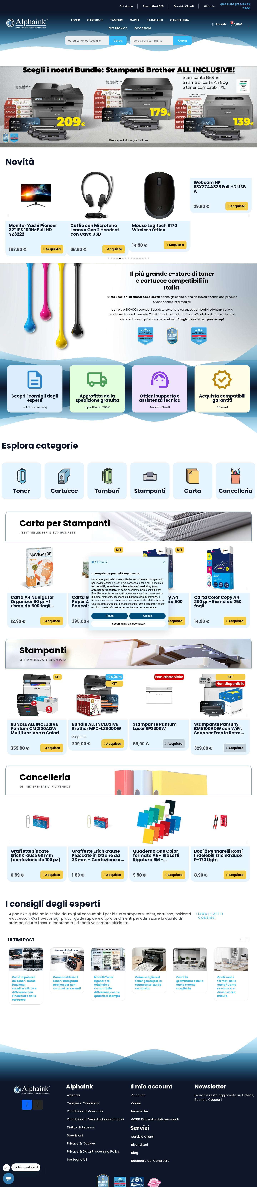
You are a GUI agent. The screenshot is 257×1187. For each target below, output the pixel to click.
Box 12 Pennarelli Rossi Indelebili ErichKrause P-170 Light (218, 855)
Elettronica (118, 28)
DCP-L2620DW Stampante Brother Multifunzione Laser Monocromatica (32, 728)
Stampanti (43, 650)
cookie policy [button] (153, 590)
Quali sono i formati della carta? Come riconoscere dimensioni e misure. (226, 986)
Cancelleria (44, 777)
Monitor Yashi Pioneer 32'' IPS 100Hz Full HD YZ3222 (33, 229)
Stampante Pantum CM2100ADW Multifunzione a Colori (218, 728)
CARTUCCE (95, 20)
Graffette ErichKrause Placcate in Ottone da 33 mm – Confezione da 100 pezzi (98, 855)
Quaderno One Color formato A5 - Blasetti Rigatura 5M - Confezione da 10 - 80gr (159, 855)
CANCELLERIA (179, 20)
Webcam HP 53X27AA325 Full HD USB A (220, 186)
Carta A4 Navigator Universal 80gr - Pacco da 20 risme (219, 601)
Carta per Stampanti (64, 523)
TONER (75, 20)
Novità (19, 162)
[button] (2, 107)
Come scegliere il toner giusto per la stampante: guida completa (148, 982)
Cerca (118, 40)
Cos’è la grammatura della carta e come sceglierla (189, 982)
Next (247, 939)
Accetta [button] (147, 615)
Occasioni (143, 28)
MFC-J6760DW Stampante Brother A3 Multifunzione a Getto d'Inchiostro (157, 728)
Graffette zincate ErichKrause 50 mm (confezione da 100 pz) (35, 855)
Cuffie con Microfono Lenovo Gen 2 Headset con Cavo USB (94, 229)
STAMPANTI (155, 20)
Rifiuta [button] (110, 615)
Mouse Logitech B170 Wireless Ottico (154, 227)
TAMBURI (116, 20)
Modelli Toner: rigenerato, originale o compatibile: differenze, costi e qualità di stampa (107, 986)
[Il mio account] (219, 24)
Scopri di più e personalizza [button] (128, 623)
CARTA (135, 20)
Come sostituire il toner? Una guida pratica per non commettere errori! (67, 982)
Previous (241, 939)
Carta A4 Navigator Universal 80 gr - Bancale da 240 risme (34, 601)
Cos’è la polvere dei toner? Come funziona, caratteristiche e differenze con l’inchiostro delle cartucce (24, 988)
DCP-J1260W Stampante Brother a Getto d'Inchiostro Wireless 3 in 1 (95, 728)
